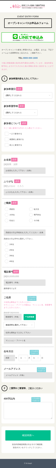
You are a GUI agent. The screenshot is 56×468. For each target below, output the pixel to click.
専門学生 (37, 215)
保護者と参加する (16, 139)
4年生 (11, 261)
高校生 (12, 209)
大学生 (12, 215)
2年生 (11, 250)
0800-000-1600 (30, 58)
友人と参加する (15, 145)
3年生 (11, 256)
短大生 (36, 209)
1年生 (11, 244)
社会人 (12, 220)
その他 (36, 220)
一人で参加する (15, 134)
